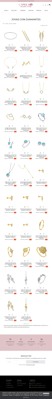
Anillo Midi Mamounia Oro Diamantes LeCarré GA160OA (26, 264)
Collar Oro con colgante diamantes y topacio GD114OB (10, 183)
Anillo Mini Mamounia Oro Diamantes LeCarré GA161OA (10, 264)
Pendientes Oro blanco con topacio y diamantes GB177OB (10, 291)
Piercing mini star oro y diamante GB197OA (26, 209)
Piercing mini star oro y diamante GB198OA (10, 209)
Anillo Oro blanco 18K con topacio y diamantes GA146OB (41, 291)
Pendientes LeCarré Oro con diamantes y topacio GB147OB (10, 156)
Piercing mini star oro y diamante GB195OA (10, 236)
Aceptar (46, 393)
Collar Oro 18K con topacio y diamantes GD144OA (26, 318)
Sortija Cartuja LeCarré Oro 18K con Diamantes (10, 128)
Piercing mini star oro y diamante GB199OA (41, 182)
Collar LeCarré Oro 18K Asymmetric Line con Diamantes (41, 75)
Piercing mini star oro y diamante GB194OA (26, 236)
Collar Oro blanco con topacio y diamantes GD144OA (26, 291)
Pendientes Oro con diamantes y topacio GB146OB (41, 156)
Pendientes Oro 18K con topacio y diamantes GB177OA (10, 318)
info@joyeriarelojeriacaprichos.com (38, 387)
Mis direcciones (9, 385)
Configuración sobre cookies (46, 396)
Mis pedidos (8, 383)
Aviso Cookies (20, 385)
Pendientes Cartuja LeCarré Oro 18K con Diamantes (26, 129)
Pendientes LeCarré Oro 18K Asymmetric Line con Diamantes (26, 77)
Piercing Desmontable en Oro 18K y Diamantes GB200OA (26, 183)
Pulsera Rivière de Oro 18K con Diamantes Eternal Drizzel (10, 48)
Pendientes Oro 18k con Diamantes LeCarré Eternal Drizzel (26, 48)
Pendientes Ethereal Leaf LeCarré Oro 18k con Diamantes (10, 102)
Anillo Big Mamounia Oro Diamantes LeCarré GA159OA (41, 264)
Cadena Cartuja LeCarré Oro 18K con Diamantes (41, 101)
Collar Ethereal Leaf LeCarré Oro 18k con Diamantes (26, 102)
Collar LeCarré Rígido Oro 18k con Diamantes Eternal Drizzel (10, 75)
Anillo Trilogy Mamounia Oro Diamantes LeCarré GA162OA (41, 237)
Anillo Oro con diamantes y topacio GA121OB (26, 155)
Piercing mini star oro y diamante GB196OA (41, 209)
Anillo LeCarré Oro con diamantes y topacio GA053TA (41, 129)
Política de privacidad (31, 364)
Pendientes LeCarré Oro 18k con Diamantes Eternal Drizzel (41, 48)
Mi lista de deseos (10, 387)
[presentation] (26, 368)
